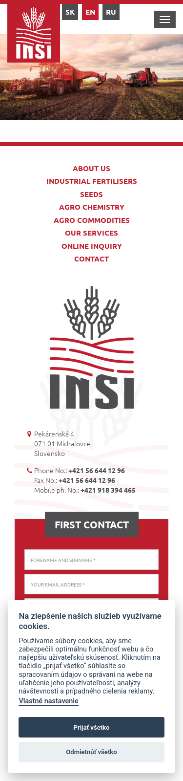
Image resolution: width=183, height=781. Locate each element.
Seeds (91, 194)
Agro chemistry (91, 207)
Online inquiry (91, 246)
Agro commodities (92, 220)
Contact (91, 258)
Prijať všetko (92, 727)
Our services (91, 233)
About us (91, 168)
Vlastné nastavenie (48, 701)
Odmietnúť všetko (91, 752)
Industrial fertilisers (91, 181)
